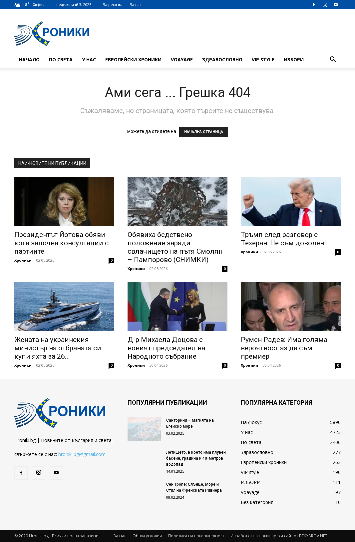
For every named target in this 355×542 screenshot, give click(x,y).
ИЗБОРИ (294, 59)
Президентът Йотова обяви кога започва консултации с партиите (61, 243)
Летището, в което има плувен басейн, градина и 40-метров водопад (196, 458)
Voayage (182, 59)
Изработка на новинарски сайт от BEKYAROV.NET (278, 536)
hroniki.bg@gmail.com (82, 454)
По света (61, 59)
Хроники (23, 260)
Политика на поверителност (196, 536)
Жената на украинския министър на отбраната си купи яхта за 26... (57, 348)
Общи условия (147, 536)
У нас (89, 59)
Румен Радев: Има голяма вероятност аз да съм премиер (284, 348)
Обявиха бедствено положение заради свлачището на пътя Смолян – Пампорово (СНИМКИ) (175, 247)
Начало (29, 59)
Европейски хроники (133, 59)
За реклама (113, 4)
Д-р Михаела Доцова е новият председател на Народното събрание (166, 348)
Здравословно (222, 59)
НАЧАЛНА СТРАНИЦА (203, 132)
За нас (136, 4)
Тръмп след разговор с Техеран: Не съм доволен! (283, 239)
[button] (333, 60)
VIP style (263, 59)
